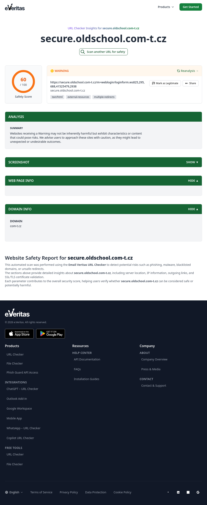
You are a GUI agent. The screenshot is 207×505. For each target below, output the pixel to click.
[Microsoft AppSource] (188, 492)
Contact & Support (153, 385)
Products (166, 7)
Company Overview (154, 359)
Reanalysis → (188, 71)
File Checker (15, 363)
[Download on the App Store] (19, 334)
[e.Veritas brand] (103, 313)
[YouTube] (168, 492)
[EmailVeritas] (15, 7)
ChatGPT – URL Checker (22, 389)
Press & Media (150, 369)
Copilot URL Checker (20, 438)
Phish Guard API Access (22, 372)
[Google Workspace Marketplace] (198, 492)
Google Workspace (19, 408)
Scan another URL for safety (102, 51)
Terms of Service (41, 492)
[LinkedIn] (178, 492)
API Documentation (87, 359)
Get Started (191, 7)
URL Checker (15, 354)
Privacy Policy (69, 492)
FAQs (77, 369)
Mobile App (14, 418)
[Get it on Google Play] (50, 334)
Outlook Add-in (17, 399)
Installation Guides (86, 379)
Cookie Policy (122, 492)
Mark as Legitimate (165, 83)
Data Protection (95, 492)
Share (190, 83)
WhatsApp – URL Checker (23, 428)
